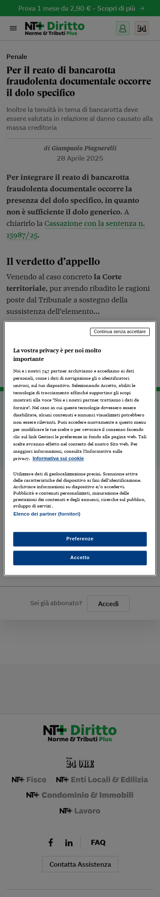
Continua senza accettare (120, 331)
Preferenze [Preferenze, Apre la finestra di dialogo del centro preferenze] (80, 539)
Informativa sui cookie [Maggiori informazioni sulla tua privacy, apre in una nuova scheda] (58, 458)
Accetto (80, 557)
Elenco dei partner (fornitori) (46, 513)
